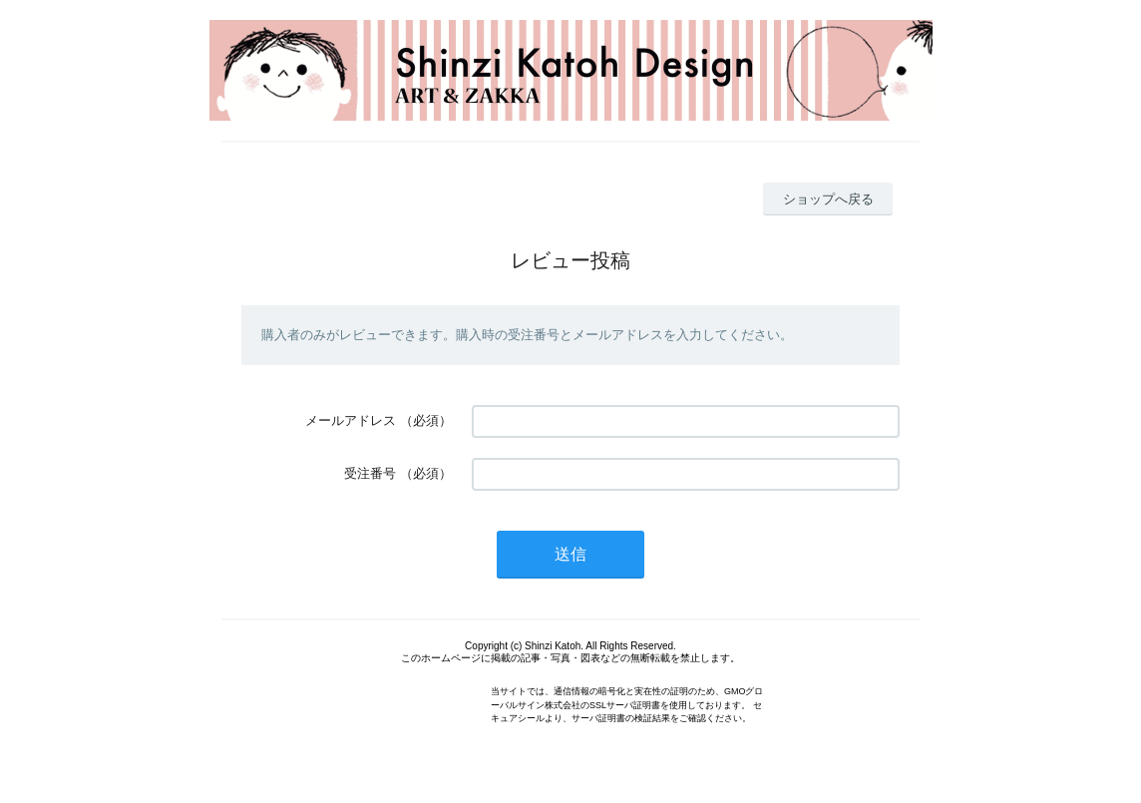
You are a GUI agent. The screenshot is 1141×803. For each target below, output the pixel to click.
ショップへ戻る (828, 199)
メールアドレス (350, 420)
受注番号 (370, 473)
